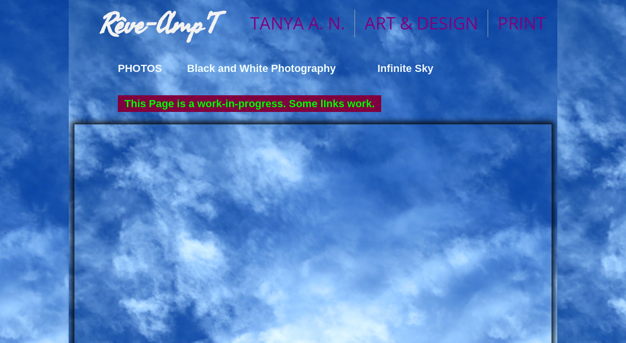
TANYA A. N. (297, 23)
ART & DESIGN (421, 23)
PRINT (522, 23)
